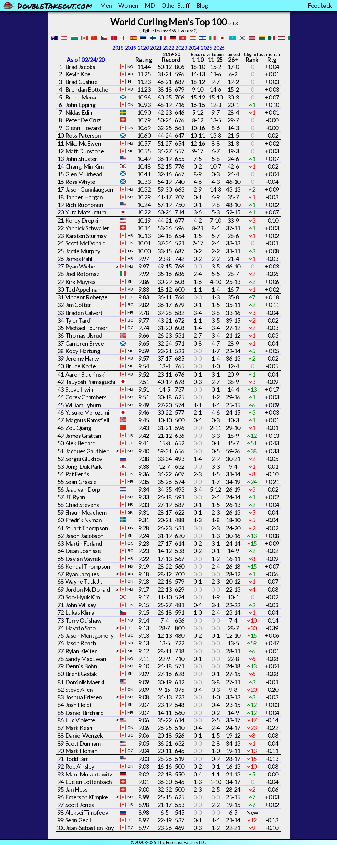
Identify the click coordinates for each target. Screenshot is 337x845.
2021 (155, 47)
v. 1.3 (233, 23)
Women (128, 5)
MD (150, 5)
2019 (130, 47)
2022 (168, 47)
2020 (143, 47)
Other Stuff (175, 5)
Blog (202, 5)
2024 (193, 47)
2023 (181, 47)
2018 (117, 47)
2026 (218, 47)
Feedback (320, 5)
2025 (206, 47)
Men (106, 5)
